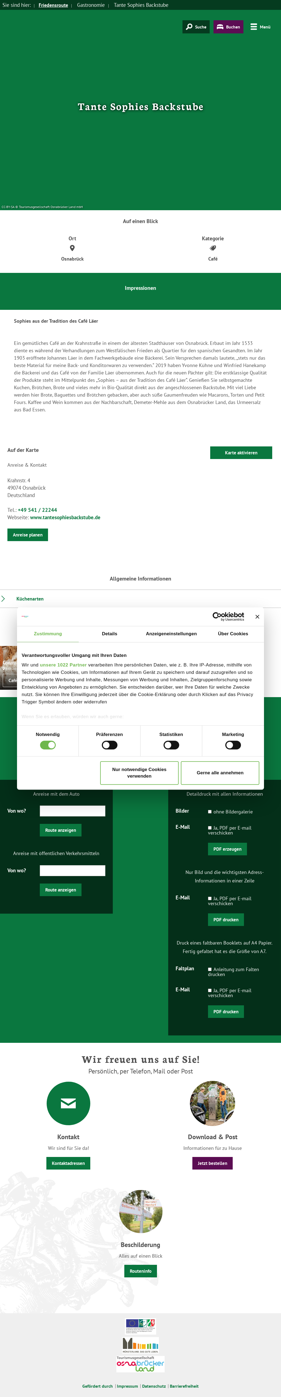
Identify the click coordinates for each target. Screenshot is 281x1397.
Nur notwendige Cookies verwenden (139, 773)
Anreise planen (28, 535)
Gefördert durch (97, 1386)
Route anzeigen (60, 830)
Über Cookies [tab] (233, 634)
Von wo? (16, 810)
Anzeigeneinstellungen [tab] (171, 634)
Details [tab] (109, 634)
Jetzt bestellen (212, 1163)
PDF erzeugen (227, 849)
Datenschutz (154, 1386)
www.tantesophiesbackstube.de (65, 517)
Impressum (127, 1386)
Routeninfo (140, 1271)
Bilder (182, 810)
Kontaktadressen (68, 1163)
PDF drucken (225, 920)
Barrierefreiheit (184, 1386)
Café (13, 680)
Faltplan (185, 968)
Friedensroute (54, 5)
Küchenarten (30, 599)
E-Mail (183, 827)
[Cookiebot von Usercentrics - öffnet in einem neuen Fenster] (220, 616)
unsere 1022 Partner (63, 665)
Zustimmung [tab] (48, 634)
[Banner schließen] (257, 617)
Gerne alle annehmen (220, 772)
